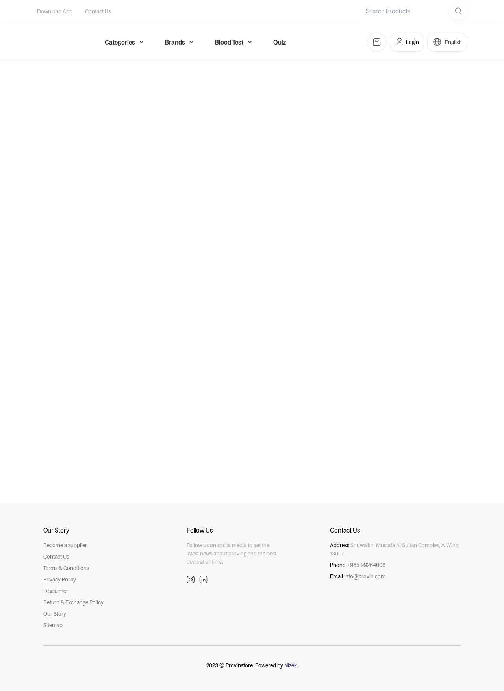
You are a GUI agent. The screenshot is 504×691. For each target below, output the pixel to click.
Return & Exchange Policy (73, 601)
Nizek (290, 664)
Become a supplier (65, 544)
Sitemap (53, 624)
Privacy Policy (59, 578)
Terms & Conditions (66, 567)
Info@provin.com (364, 575)
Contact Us (98, 11)
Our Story (54, 613)
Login (407, 44)
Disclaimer (55, 590)
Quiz (279, 44)
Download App (54, 11)
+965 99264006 (366, 564)
